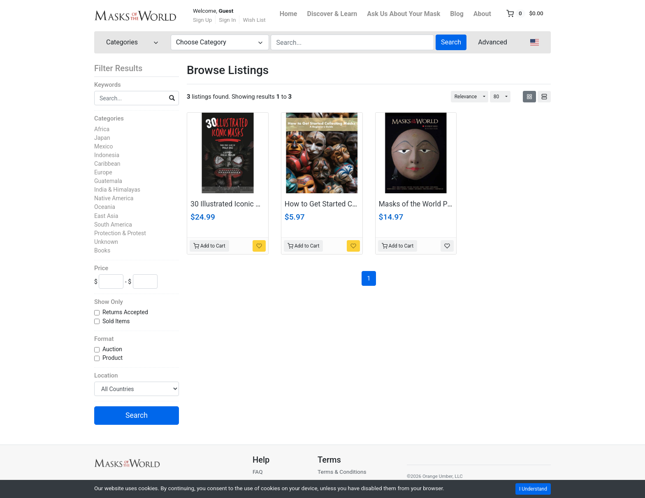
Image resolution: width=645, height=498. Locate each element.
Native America (113, 198)
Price (101, 268)
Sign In (227, 19)
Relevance (466, 97)
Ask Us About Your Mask (403, 14)
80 (496, 97)
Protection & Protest (120, 233)
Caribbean (107, 163)
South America (113, 224)
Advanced (492, 42)
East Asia (106, 216)
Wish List (254, 19)
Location (106, 375)
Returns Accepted (125, 312)
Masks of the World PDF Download (434, 204)
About (482, 14)
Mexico (103, 146)
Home (288, 14)
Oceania (104, 207)
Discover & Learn (332, 14)
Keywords (107, 84)
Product (113, 357)
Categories (109, 118)
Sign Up (202, 19)
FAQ (258, 471)
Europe (103, 172)
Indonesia (106, 155)
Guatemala (108, 181)
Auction (112, 349)
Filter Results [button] (123, 68)
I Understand (533, 489)
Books (102, 250)
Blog (457, 14)
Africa (101, 129)
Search (451, 42)
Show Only (108, 302)
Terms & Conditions (342, 471)
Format (104, 339)
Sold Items (116, 321)
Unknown (106, 242)
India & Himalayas (117, 189)
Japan (102, 137)
